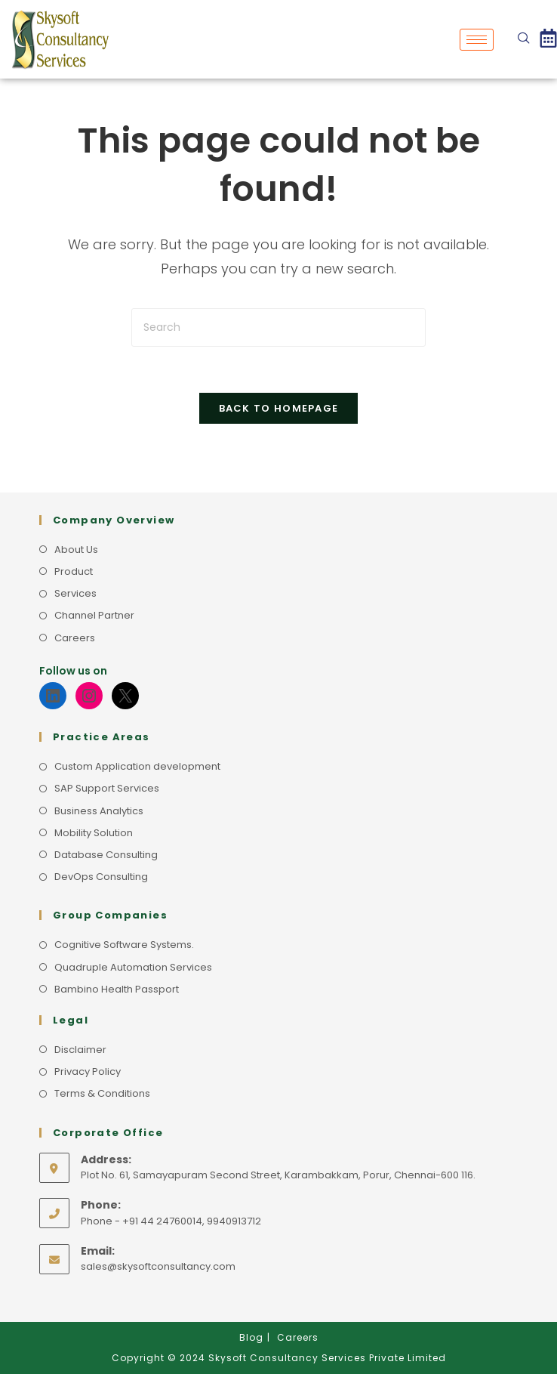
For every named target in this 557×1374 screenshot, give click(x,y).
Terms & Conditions (102, 1093)
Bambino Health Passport (116, 989)
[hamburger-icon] (477, 40)
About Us (76, 549)
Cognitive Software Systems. (124, 944)
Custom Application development (137, 766)
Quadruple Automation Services (133, 967)
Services (75, 593)
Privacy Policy (87, 1071)
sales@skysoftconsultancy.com (158, 1266)
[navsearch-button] (523, 39)
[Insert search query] (278, 327)
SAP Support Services (106, 788)
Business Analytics (98, 811)
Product (73, 571)
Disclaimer (80, 1049)
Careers (74, 638)
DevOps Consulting (101, 876)
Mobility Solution (93, 833)
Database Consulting (106, 855)
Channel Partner (94, 615)
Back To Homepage (279, 408)
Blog (251, 1337)
